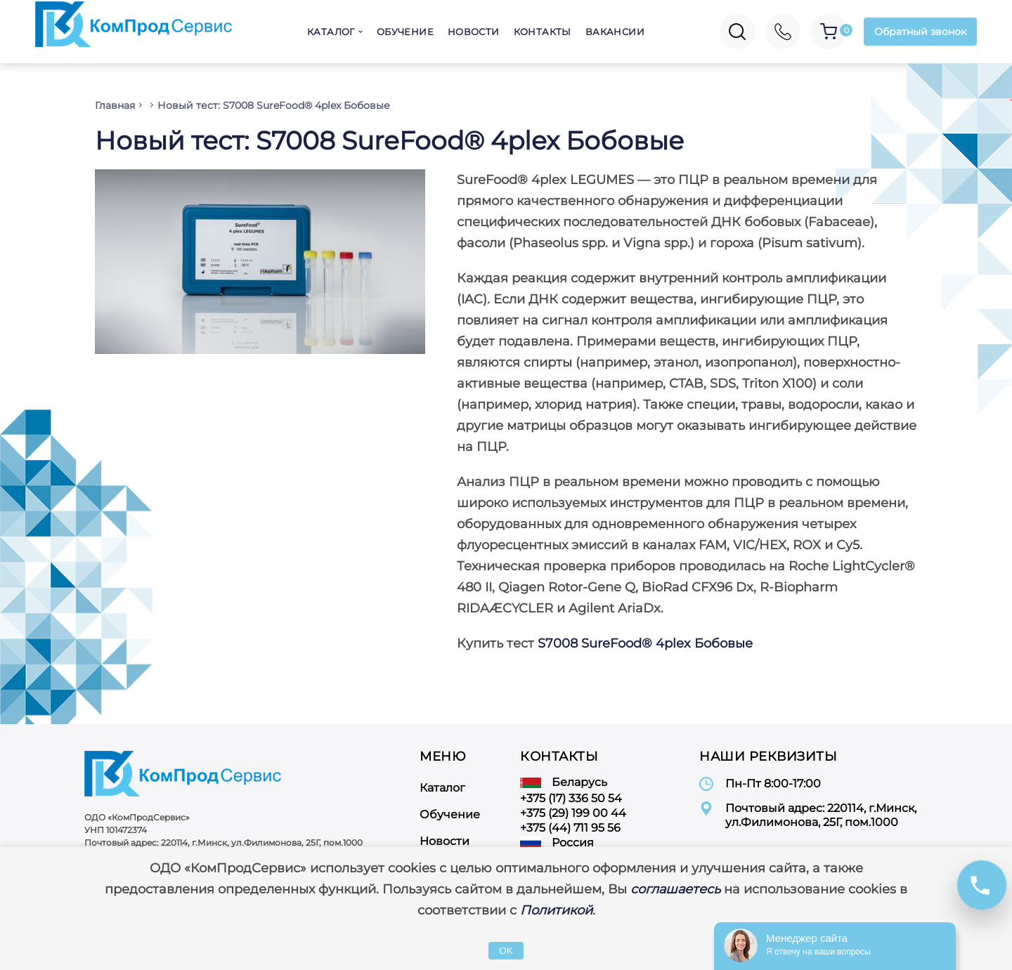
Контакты (542, 31)
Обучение (405, 31)
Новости (474, 31)
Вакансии (614, 31)
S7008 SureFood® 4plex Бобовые (645, 643)
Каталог (331, 31)
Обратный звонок (920, 31)
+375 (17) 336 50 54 (571, 798)
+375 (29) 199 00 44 (573, 813)
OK (505, 950)
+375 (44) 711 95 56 (570, 827)
